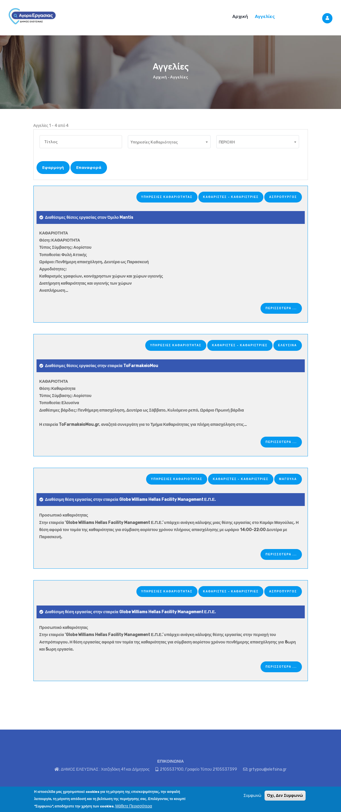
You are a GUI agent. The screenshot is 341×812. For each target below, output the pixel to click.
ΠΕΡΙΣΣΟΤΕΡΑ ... (281, 308)
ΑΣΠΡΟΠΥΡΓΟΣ (283, 197)
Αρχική (240, 16)
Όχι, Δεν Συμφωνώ (285, 796)
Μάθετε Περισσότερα (133, 806)
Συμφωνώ (252, 796)
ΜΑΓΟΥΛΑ (288, 479)
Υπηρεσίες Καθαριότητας (167, 197)
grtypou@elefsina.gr (267, 769)
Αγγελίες (265, 16)
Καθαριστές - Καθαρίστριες (231, 197)
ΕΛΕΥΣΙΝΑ (287, 345)
